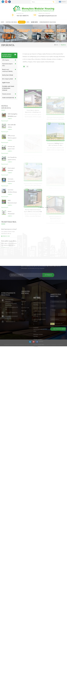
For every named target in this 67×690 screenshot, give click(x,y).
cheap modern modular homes (38, 373)
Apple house (6, 83)
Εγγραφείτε (20, 275)
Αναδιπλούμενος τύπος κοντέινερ (39, 347)
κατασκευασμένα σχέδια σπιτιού (39, 352)
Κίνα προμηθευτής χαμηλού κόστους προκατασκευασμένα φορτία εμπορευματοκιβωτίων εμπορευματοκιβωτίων (12, 164)
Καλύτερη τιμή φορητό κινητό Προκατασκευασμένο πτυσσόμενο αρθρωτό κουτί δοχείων (12, 154)
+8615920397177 (10, 342)
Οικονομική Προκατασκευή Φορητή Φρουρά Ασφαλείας (11, 186)
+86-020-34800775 (22, 16)
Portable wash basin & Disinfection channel (8, 88)
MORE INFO (34, 22)
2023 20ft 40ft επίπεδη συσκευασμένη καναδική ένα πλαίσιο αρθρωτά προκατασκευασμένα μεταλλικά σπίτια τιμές (12, 132)
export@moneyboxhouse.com (47, 16)
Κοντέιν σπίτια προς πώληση (38, 378)
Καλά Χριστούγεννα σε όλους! (9, 236)
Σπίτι (2, 22)
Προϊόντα (22, 22)
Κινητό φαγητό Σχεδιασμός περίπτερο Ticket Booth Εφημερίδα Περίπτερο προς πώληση (12, 175)
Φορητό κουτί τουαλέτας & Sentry (7, 70)
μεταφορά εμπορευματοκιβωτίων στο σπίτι (40, 361)
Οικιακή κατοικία (6, 94)
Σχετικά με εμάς (11, 22)
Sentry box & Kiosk (7, 75)
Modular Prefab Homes (38, 368)
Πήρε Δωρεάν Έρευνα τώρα (57, 688)
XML (22, 330)
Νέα (22, 320)
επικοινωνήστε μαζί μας (48, 22)
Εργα (28, 22)
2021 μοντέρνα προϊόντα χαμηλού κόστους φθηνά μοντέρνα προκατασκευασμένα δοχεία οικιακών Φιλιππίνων (12, 143)
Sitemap (23, 327)
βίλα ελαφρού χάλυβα (7, 79)
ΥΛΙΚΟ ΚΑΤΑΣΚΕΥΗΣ (8, 98)
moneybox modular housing (39, 336)
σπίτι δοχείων (5, 60)
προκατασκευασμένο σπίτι (7, 65)
